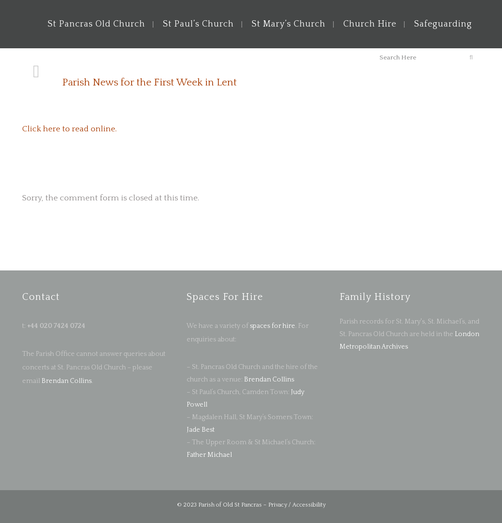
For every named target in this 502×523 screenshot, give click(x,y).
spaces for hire (272, 326)
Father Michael (209, 455)
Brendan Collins (66, 381)
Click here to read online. (69, 129)
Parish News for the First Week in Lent (149, 82)
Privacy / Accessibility (297, 505)
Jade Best (201, 430)
